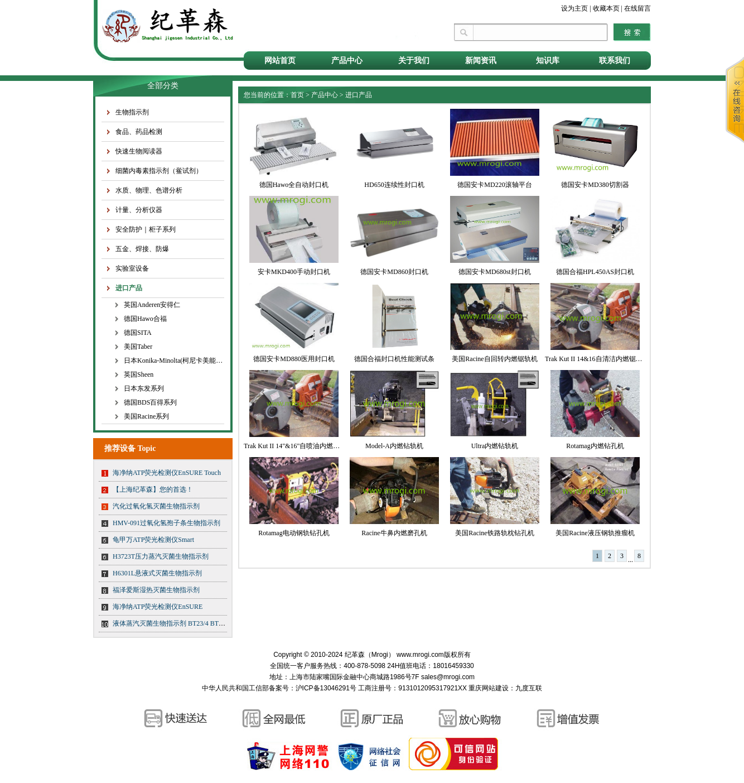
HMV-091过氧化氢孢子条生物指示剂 (166, 523)
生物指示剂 (132, 112)
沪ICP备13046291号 (326, 688)
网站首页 (280, 60)
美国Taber (138, 346)
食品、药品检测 (138, 132)
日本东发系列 (144, 388)
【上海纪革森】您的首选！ (153, 489)
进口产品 (128, 288)
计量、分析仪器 (138, 210)
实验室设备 (132, 268)
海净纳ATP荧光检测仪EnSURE (157, 607)
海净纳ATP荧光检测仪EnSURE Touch (167, 473)
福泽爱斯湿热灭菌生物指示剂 (156, 590)
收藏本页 (606, 8)
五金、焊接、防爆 (142, 249)
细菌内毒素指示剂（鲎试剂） (158, 171)
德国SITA (138, 333)
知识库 (547, 60)
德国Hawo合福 (145, 319)
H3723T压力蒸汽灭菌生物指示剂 (161, 556)
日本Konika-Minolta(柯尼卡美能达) (174, 360)
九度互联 (528, 688)
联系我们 (614, 60)
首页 (297, 95)
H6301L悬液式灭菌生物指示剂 (157, 573)
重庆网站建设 (488, 688)
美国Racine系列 (146, 416)
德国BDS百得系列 (150, 402)
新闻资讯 (480, 60)
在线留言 (637, 8)
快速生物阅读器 (138, 151)
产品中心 (347, 60)
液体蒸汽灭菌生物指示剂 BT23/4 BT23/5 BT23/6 (183, 623)
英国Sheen (138, 374)
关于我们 (413, 60)
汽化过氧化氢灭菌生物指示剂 (156, 506)
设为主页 (574, 8)
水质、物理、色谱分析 (148, 190)
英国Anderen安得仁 (152, 305)
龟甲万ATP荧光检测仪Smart (153, 540)
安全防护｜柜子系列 (145, 229)
